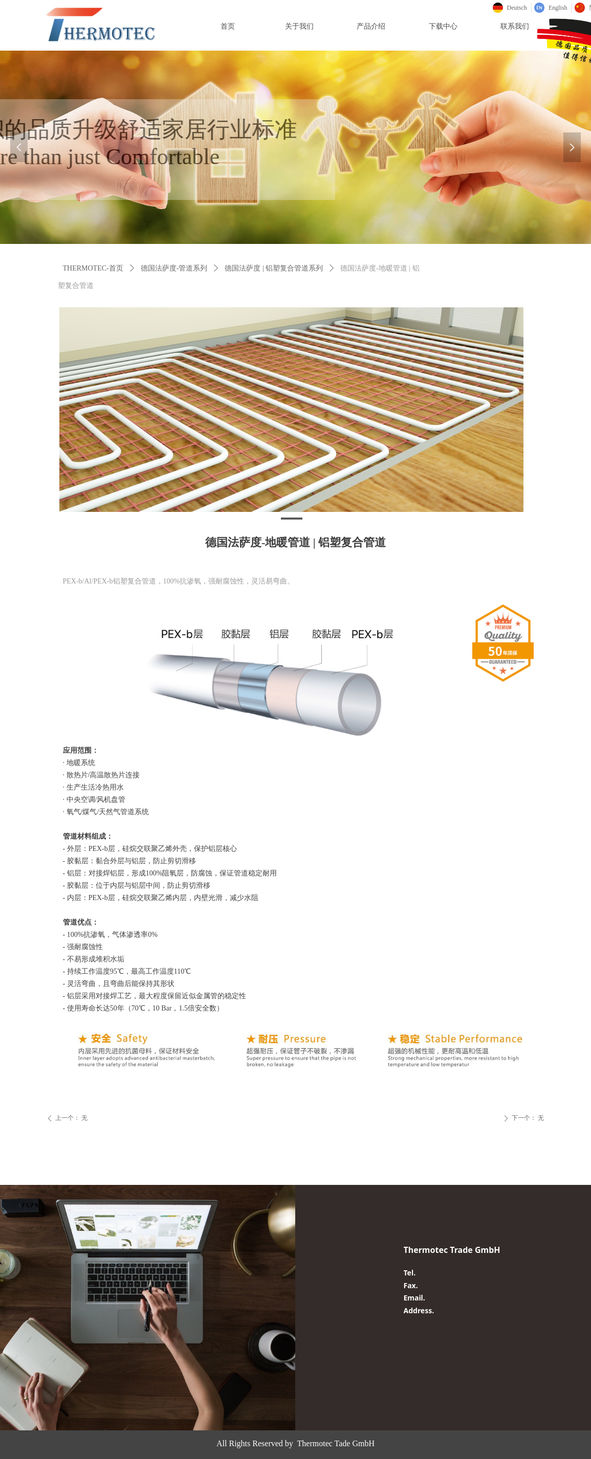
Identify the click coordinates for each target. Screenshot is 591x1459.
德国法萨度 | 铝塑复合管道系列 (274, 268)
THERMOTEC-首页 (93, 268)
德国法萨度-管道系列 (174, 268)
